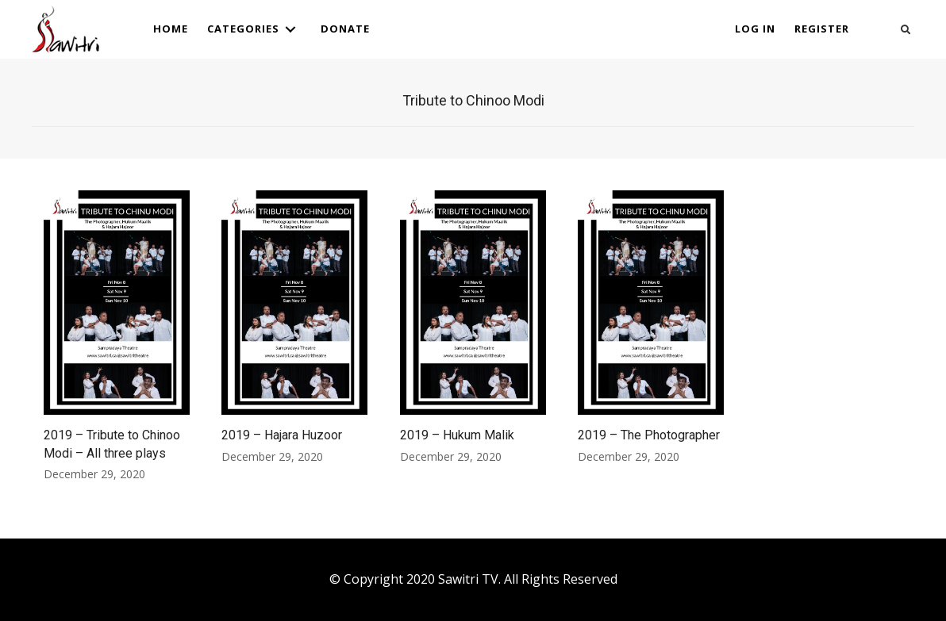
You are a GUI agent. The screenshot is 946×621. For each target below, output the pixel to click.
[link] (170, 28)
